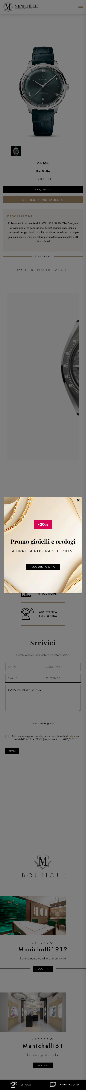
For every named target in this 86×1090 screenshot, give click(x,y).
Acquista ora (43, 566)
